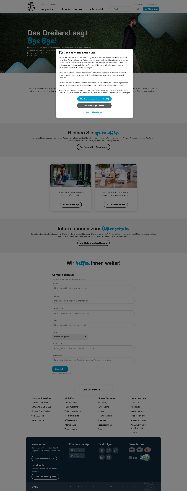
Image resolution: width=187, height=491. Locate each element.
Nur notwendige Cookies (94, 105)
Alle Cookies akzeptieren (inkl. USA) (94, 99)
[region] (94, 83)
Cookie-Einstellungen (94, 112)
